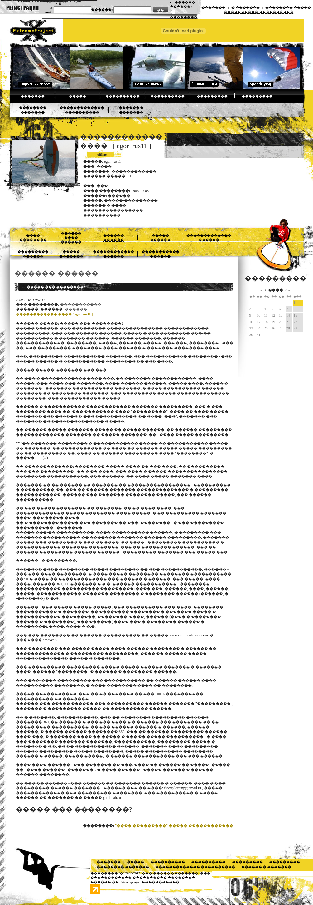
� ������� (245, 7)
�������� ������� (123, 867)
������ (76, 309)
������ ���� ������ (71, 237)
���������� (122, 96)
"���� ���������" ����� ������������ (174, 825)
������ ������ (56, 273)
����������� (80, 304)
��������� (212, 96)
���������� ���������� (258, 12)
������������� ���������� (195, 867)
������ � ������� (266, 867)
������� (213, 7)
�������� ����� (288, 7)
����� (77, 96)
